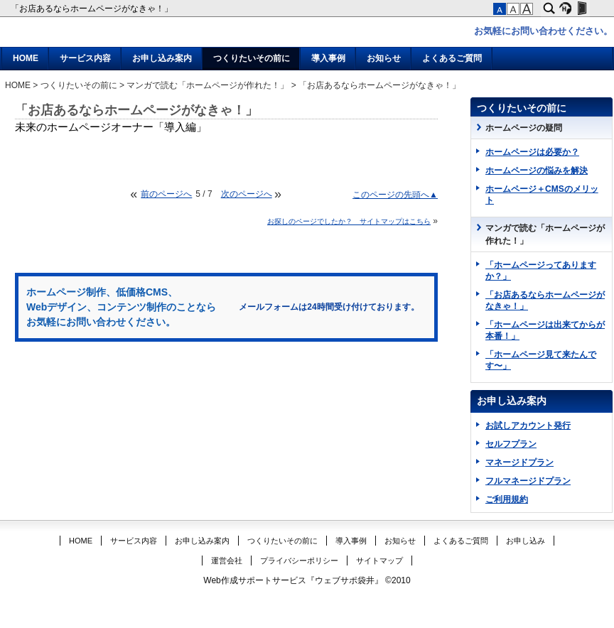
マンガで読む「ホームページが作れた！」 (207, 85)
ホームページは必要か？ (532, 152)
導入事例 (328, 58)
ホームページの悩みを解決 (536, 170)
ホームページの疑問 (523, 128)
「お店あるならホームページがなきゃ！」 (93, 8)
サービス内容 (85, 58)
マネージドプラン (519, 462)
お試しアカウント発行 (528, 426)
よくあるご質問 (452, 58)
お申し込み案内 (162, 58)
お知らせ (384, 58)
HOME (25, 58)
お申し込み (525, 540)
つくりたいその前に (251, 58)
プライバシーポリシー (299, 560)
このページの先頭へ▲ (395, 195)
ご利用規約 (506, 499)
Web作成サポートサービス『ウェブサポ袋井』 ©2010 (306, 580)
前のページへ (166, 194)
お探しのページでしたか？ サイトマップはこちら (349, 221)
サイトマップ (379, 560)
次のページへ (246, 194)
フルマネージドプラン (528, 481)
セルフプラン (511, 444)
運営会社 (226, 560)
